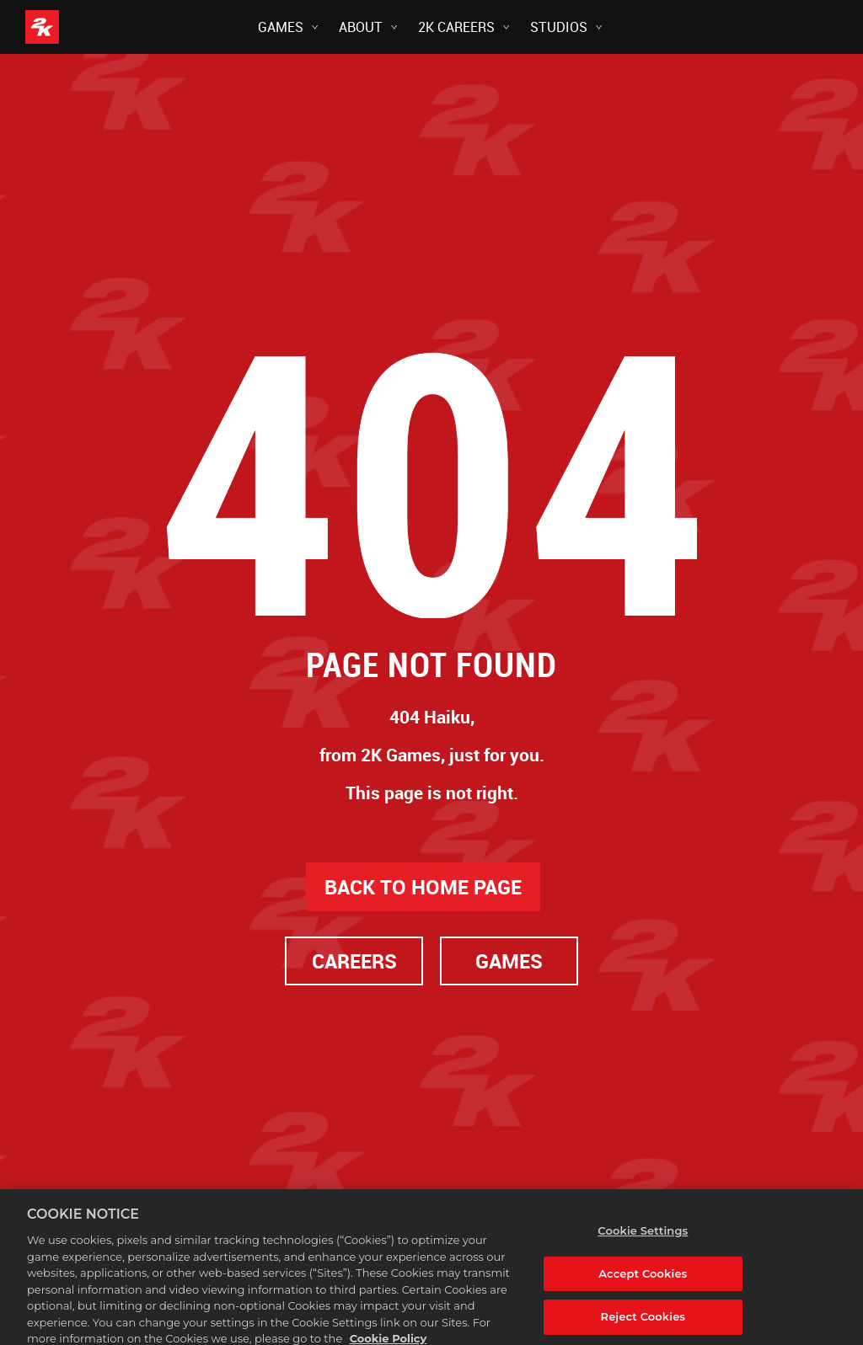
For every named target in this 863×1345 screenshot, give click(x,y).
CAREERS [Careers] (354, 960)
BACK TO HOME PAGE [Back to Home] (423, 886)
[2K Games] (73, 27)
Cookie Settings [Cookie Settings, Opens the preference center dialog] (643, 1243)
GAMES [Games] (509, 960)
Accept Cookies (642, 1286)
